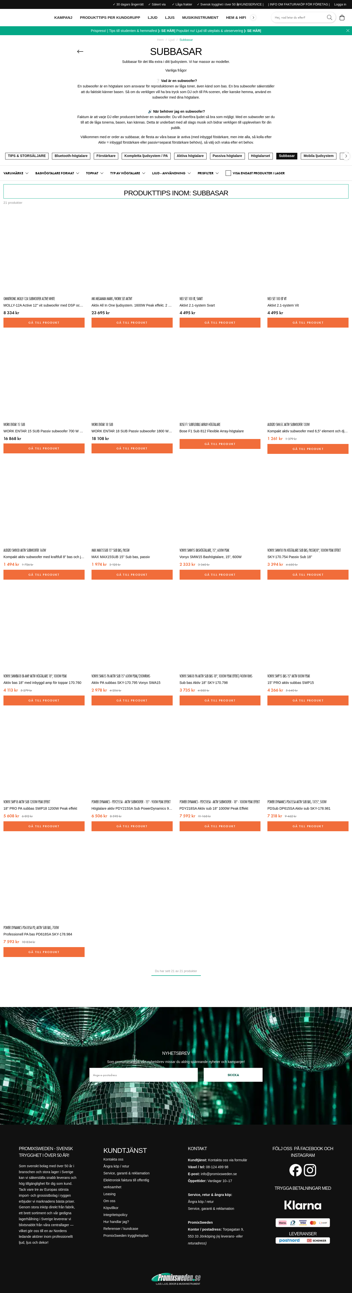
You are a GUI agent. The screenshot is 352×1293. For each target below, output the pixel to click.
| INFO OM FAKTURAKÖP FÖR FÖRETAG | (299, 4)
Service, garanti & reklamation (126, 1173)
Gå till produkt (43, 323)
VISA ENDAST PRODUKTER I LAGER (255, 173)
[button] (15, 173)
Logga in (340, 4)
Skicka (233, 1074)
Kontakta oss (113, 1159)
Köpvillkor (110, 1208)
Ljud (172, 40)
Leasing (109, 1194)
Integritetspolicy (115, 1215)
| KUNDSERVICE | (250, 4)
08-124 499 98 (217, 1167)
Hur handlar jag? (116, 1222)
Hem (160, 40)
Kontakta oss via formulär (227, 1160)
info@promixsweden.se (219, 1174)
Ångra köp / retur (116, 1166)
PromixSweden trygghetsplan (125, 1236)
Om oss (109, 1201)
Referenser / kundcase (120, 1229)
